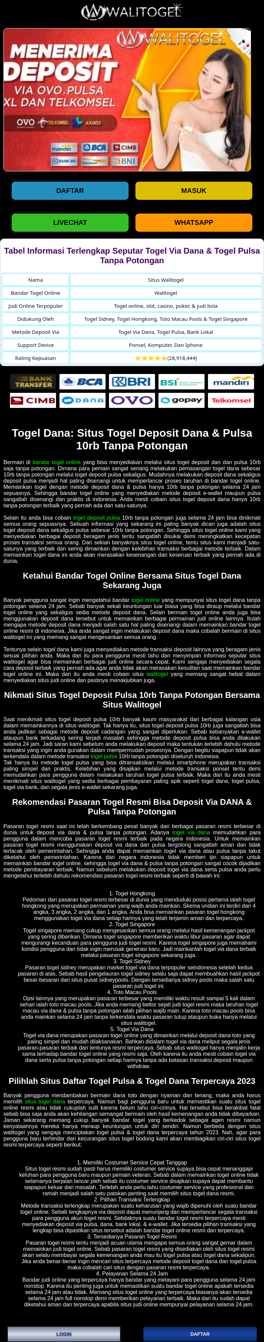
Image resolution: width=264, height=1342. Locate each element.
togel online (145, 600)
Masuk (193, 190)
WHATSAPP (194, 222)
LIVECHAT (70, 222)
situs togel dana (45, 1101)
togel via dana (191, 832)
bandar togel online (57, 462)
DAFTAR (200, 1334)
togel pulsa (103, 756)
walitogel (157, 674)
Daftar (70, 190)
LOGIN (64, 1334)
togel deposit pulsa (96, 518)
